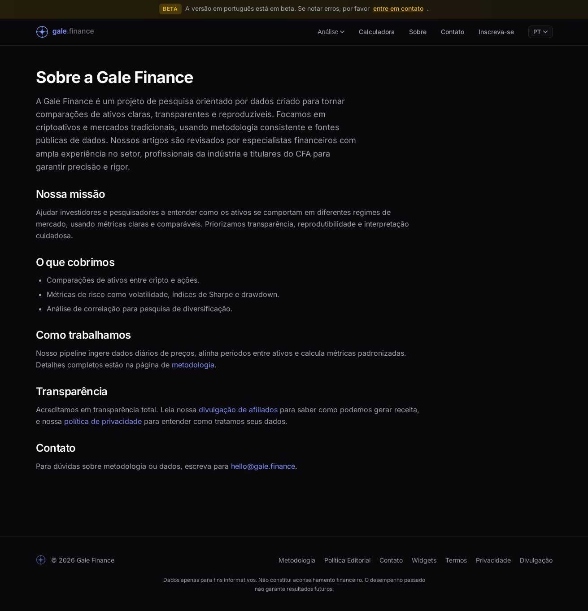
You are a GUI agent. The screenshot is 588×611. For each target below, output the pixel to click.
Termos (456, 560)
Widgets (424, 560)
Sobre (418, 31)
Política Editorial (347, 560)
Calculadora (377, 31)
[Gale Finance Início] (71, 32)
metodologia (193, 364)
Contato (452, 31)
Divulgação (536, 560)
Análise (331, 31)
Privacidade (493, 560)
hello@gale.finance (263, 466)
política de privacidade (103, 421)
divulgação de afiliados (238, 409)
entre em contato (398, 8)
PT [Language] (540, 32)
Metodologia (297, 560)
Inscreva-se (496, 31)
